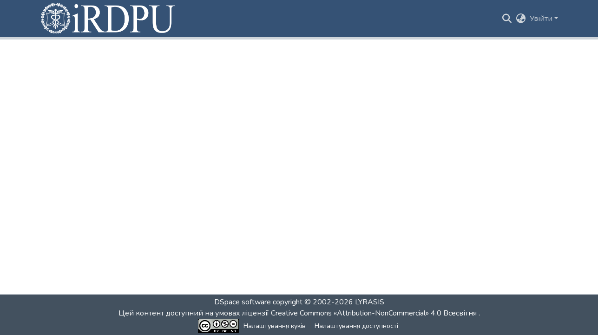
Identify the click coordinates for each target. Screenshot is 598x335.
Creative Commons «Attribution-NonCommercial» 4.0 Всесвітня (375, 313)
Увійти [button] (542, 18)
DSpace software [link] (242, 302)
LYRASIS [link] (369, 302)
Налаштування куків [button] (274, 326)
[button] (108, 18)
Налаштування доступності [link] (356, 326)
